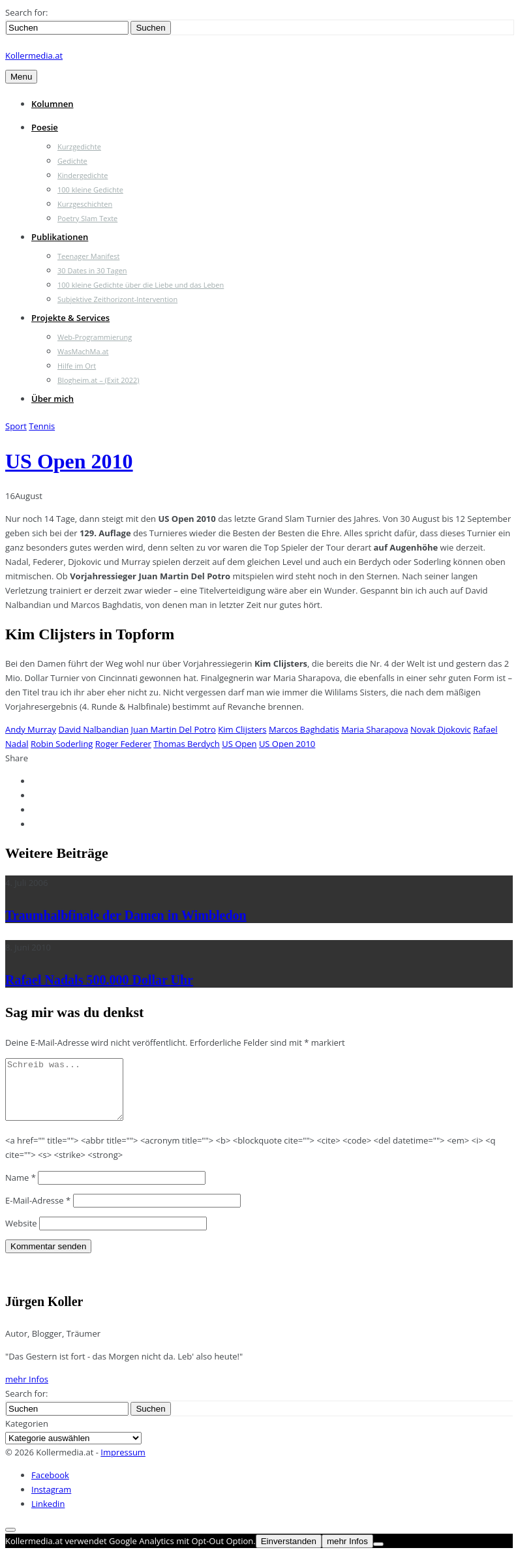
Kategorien (26, 1435)
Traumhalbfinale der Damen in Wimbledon (126, 915)
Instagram (51, 1501)
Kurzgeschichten (84, 204)
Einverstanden (288, 1553)
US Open (239, 744)
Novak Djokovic (440, 729)
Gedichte (72, 161)
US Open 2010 (69, 461)
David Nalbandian (93, 729)
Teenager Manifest (88, 256)
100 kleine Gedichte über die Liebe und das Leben (140, 285)
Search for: (26, 12)
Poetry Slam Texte (87, 218)
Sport (16, 426)
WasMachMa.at (82, 351)
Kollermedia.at (34, 55)
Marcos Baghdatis (304, 729)
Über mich (52, 398)
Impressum (122, 1464)
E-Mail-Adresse (37, 1212)
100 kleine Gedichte (90, 189)
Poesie (44, 127)
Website (21, 1235)
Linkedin (48, 1515)
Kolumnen (52, 104)
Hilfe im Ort (76, 366)
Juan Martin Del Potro (173, 729)
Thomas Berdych (186, 744)
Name (20, 1189)
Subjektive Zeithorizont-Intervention (117, 299)
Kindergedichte (82, 175)
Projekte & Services (70, 318)
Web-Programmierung (94, 337)
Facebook (50, 1487)
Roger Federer (123, 744)
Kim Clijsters (242, 729)
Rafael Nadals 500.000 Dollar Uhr (99, 980)
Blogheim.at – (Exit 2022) (98, 380)
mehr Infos (26, 1391)
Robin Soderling (62, 744)
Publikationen (59, 237)
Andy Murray (30, 729)
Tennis (42, 426)
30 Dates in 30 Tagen (92, 270)
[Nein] (378, 1556)
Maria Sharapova (374, 729)
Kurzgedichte (79, 146)
